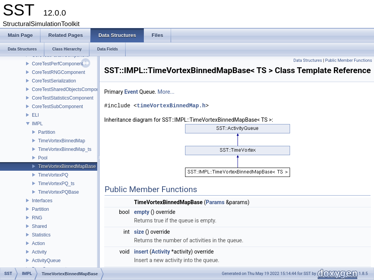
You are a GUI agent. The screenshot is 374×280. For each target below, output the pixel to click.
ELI (35, 115)
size (139, 232)
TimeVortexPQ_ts (56, 183)
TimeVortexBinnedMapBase (67, 166)
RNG (37, 217)
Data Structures (308, 60)
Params (215, 202)
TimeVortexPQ (53, 175)
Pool (42, 158)
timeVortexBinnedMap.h (171, 105)
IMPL (37, 123)
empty (141, 212)
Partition (46, 132)
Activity (39, 252)
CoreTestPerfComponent (57, 63)
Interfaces (42, 200)
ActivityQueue (46, 260)
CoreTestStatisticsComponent (62, 98)
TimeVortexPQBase (58, 192)
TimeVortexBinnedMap (61, 141)
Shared (39, 226)
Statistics (41, 235)
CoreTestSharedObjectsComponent (68, 89)
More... (165, 92)
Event (131, 92)
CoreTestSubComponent (57, 106)
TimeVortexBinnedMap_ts (64, 149)
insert (141, 251)
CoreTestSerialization (54, 81)
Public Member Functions (348, 60)
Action (38, 243)
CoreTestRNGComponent (58, 72)
